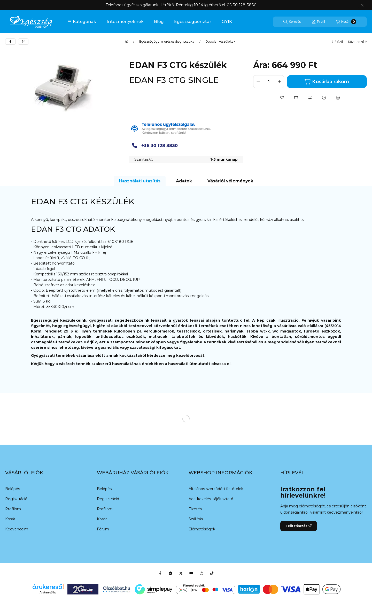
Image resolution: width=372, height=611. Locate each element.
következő (357, 42)
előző (337, 42)
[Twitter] (181, 573)
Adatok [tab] (184, 181)
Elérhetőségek (202, 529)
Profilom (13, 509)
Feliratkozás (299, 526)
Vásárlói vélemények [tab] (230, 181)
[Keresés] (292, 22)
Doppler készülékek (220, 41)
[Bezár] (362, 5)
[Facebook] (160, 573)
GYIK (227, 21)
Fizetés (195, 509)
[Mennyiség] (269, 81)
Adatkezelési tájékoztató (211, 499)
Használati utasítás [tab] (139, 181)
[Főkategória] (126, 41)
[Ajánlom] (296, 97)
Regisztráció (16, 499)
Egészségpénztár (192, 21)
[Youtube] (191, 573)
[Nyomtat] (338, 97)
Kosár (10, 519)
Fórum (103, 529)
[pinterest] (23, 41)
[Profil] (318, 22)
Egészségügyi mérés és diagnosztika (166, 41)
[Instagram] (201, 573)
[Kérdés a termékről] (324, 97)
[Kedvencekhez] (282, 97)
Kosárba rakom (327, 82)
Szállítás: (143, 159)
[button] (82, 22)
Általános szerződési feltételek (216, 488)
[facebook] (10, 41)
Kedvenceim (16, 529)
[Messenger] (170, 573)
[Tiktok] (212, 573)
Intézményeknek (125, 21)
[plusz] (279, 81)
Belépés (12, 488)
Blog (159, 21)
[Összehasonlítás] (310, 97)
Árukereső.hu (48, 592)
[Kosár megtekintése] (346, 22)
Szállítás (196, 519)
